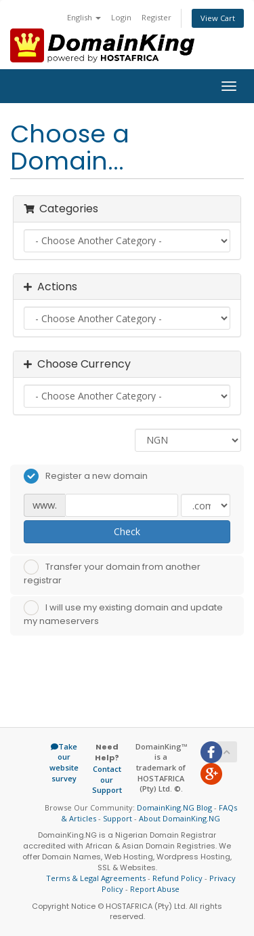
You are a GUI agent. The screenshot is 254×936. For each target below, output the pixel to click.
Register (156, 17)
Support (117, 818)
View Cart (217, 18)
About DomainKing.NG (179, 818)
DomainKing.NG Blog (174, 807)
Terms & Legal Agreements (96, 878)
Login (121, 17)
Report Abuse (154, 889)
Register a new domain (86, 476)
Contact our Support (107, 779)
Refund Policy (177, 878)
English (84, 17)
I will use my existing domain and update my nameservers (123, 613)
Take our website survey (64, 762)
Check (127, 531)
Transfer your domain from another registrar (112, 573)
